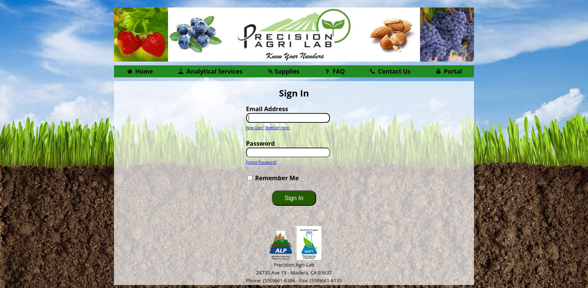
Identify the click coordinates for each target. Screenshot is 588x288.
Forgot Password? (261, 162)
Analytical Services (210, 71)
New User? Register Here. (268, 127)
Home (139, 71)
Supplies (283, 71)
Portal (448, 71)
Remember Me (276, 178)
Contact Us (389, 71)
